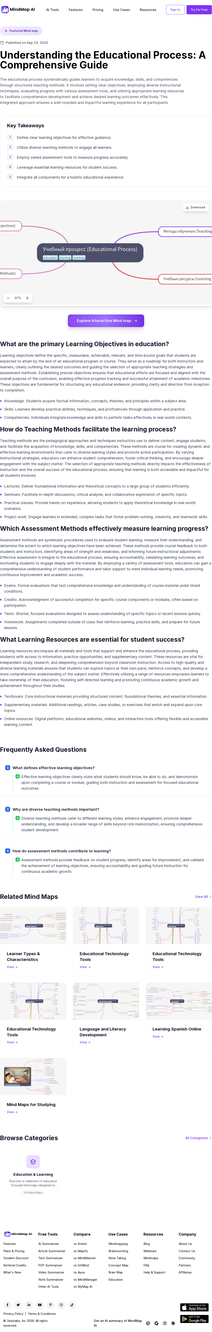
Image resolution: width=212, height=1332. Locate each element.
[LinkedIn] (29, 1305)
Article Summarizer (51, 1251)
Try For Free (199, 9)
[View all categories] (198, 1138)
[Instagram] (61, 1305)
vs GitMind (81, 1265)
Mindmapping (118, 1244)
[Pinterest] (50, 1305)
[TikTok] (72, 1305)
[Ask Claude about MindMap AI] (173, 1323)
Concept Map (118, 1265)
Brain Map (115, 1273)
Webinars (150, 1251)
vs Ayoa (79, 1273)
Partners (185, 1265)
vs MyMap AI (82, 1287)
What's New (12, 1273)
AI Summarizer (48, 1244)
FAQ (146, 1265)
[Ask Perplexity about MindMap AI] (165, 1323)
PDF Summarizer (50, 1265)
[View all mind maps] (203, 896)
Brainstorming (118, 1251)
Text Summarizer (50, 1258)
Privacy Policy (13, 1314)
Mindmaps (150, 1258)
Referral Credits (14, 1265)
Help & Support (154, 1273)
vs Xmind (80, 1244)
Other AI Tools (48, 1287)
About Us (185, 1244)
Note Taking (117, 1258)
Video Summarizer (51, 1273)
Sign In (175, 9)
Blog (146, 1244)
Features (76, 10)
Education (115, 1280)
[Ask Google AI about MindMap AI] (156, 1323)
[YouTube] (40, 1305)
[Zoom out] (8, 298)
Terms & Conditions (42, 1314)
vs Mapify (80, 1251)
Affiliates (185, 1273)
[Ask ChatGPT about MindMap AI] (148, 1323)
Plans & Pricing (13, 1251)
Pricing (98, 10)
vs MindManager (85, 1280)
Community (187, 1258)
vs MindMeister (84, 1258)
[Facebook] (7, 1305)
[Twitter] (18, 1305)
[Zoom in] (27, 298)
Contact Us (187, 1251)
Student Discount (16, 1258)
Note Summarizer (50, 1280)
